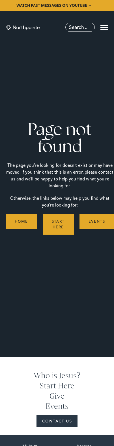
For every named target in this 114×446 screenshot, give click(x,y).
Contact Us (57, 421)
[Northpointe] (23, 27)
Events (57, 406)
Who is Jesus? (57, 375)
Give (57, 396)
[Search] (80, 27)
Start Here (57, 385)
